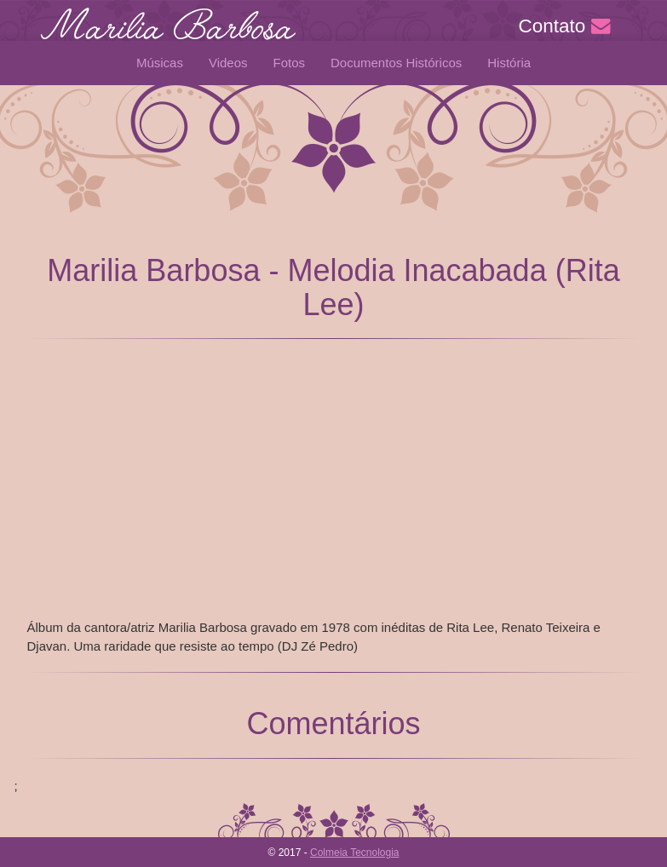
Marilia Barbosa (167, 34)
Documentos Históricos (396, 62)
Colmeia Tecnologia (355, 852)
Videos (228, 62)
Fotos (289, 62)
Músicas (159, 62)
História (509, 62)
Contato (564, 26)
